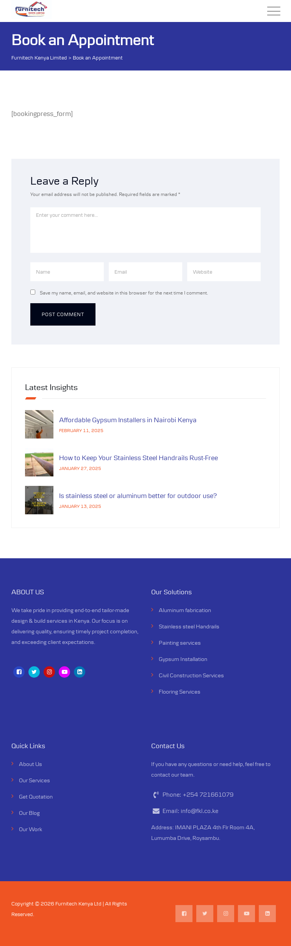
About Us (30, 764)
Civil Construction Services (191, 675)
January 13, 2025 (80, 506)
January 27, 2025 (80, 468)
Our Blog (29, 813)
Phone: (198, 794)
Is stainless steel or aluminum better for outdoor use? (138, 496)
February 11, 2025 (81, 430)
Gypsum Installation (183, 659)
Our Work (30, 829)
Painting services (180, 642)
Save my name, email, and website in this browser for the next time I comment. (124, 293)
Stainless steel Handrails (189, 626)
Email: (190, 811)
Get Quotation (36, 796)
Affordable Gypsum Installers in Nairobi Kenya (128, 420)
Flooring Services (179, 691)
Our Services (34, 780)
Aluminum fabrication (185, 610)
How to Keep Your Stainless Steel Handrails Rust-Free (139, 458)
